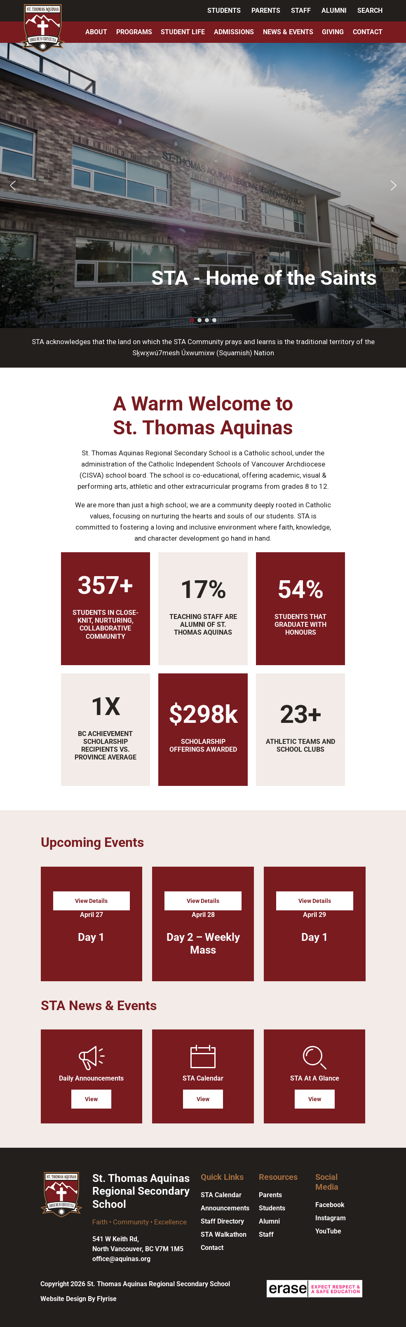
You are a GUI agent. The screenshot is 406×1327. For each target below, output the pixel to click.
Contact (368, 32)
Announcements (225, 1208)
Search (370, 10)
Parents (265, 10)
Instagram (330, 1218)
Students (224, 10)
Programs (134, 32)
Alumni (334, 10)
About (96, 32)
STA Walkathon (223, 1234)
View (91, 1099)
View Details (91, 901)
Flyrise (107, 1299)
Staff (301, 10)
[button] (12, 185)
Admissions (234, 32)
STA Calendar (221, 1195)
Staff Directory (222, 1221)
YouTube (328, 1231)
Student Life (183, 32)
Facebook (330, 1205)
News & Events (288, 32)
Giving (333, 32)
